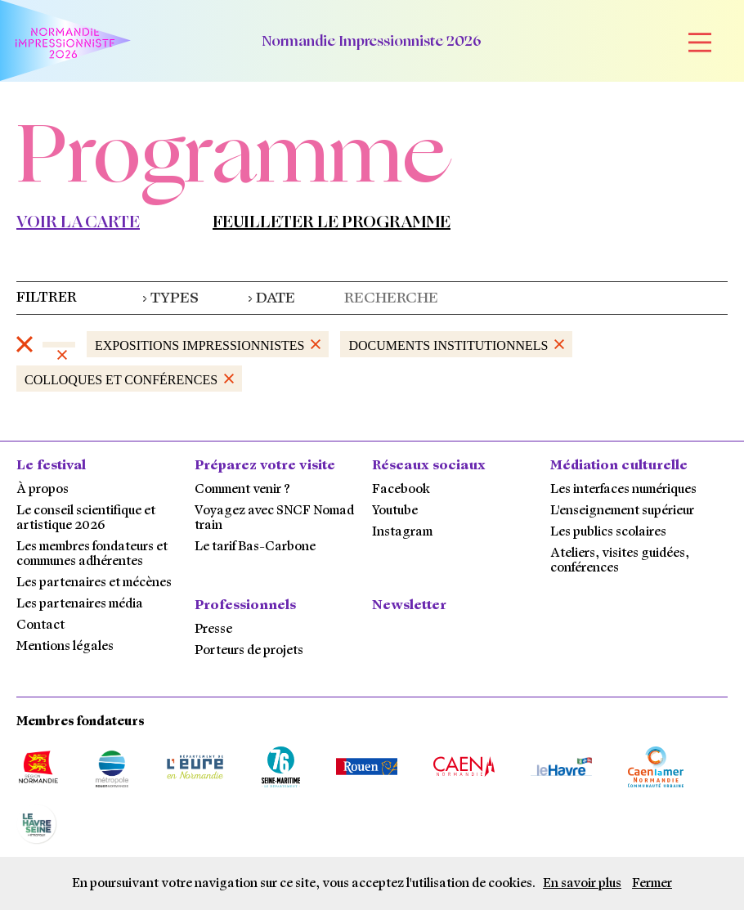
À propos (42, 489)
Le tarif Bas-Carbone (255, 546)
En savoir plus (582, 883)
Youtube (395, 510)
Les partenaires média (79, 603)
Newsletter (409, 605)
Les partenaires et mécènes (94, 582)
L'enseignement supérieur (622, 510)
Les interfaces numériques (623, 489)
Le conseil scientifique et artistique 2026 (85, 517)
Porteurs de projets (249, 650)
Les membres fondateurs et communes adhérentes (92, 553)
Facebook (401, 489)
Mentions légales (65, 646)
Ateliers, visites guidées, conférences (619, 560)
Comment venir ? (242, 489)
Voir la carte (78, 222)
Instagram (402, 531)
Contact (40, 624)
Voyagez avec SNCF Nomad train (274, 517)
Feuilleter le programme (331, 222)
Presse (213, 629)
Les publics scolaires (608, 531)
